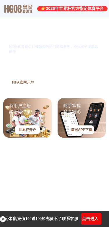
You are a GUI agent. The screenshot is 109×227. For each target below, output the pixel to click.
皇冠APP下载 (81, 130)
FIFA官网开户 (23, 82)
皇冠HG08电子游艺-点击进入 (36, 175)
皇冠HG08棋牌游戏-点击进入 (36, 154)
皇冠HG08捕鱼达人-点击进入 (36, 197)
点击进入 (90, 219)
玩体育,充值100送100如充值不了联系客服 (41, 219)
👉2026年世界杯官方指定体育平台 (72, 8)
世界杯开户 (27, 130)
